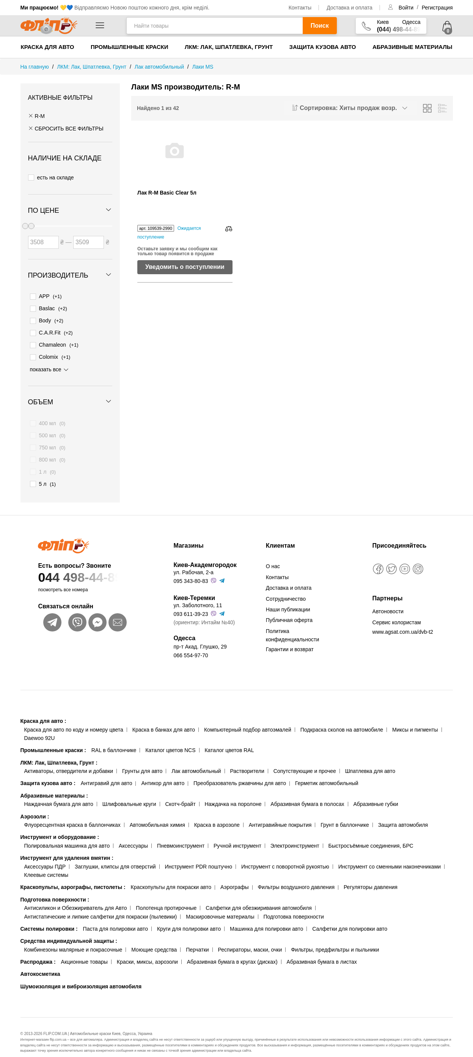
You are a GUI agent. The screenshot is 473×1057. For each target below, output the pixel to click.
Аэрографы (234, 878)
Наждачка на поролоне (232, 795)
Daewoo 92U (39, 729)
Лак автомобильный (196, 762)
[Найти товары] (214, 25)
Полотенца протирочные (166, 898)
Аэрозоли (34, 807)
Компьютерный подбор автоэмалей (247, 720)
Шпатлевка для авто (370, 762)
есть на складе (51, 176)
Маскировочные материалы (220, 907)
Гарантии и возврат (290, 639)
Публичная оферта (289, 611)
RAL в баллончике (114, 741)
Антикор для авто (162, 774)
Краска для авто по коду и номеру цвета (73, 720)
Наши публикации (288, 600)
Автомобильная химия (157, 815)
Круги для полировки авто (189, 919)
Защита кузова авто (322, 47)
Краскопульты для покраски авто (171, 878)
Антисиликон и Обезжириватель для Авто (75, 898)
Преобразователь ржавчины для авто (239, 774)
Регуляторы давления (371, 878)
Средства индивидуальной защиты (68, 931)
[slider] (31, 222)
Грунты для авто (142, 762)
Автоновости (388, 602)
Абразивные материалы (412, 47)
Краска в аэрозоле (217, 815)
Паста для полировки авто (115, 919)
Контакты (300, 8)
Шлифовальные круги (129, 795)
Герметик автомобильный (326, 774)
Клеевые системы (46, 865)
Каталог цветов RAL (229, 741)
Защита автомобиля (403, 815)
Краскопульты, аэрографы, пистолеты (73, 878)
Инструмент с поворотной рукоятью (285, 857)
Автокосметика (40, 964)
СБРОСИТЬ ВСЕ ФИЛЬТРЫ (66, 129)
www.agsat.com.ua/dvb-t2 (402, 622)
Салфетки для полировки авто (349, 919)
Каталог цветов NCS (170, 741)
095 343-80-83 (190, 572)
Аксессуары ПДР (45, 857)
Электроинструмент (294, 836)
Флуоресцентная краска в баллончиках (72, 815)
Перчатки (197, 940)
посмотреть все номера (63, 580)
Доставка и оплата (349, 8)
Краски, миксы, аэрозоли (147, 952)
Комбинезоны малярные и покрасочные (73, 940)
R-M (36, 116)
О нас (273, 557)
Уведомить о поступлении (185, 267)
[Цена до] (88, 238)
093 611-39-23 (190, 604)
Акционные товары (84, 952)
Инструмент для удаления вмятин (66, 848)
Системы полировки (49, 919)
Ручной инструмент (237, 836)
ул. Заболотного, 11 (197, 596)
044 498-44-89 (91, 568)
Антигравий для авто (106, 774)
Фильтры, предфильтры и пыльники (335, 940)
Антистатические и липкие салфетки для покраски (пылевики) (100, 907)
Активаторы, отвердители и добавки (68, 762)
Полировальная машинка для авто (67, 836)
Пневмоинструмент (180, 836)
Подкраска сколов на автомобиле (341, 720)
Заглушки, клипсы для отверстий (115, 857)
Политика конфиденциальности (292, 625)
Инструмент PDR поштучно (199, 857)
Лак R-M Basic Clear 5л (166, 193)
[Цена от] (43, 238)
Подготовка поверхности (55, 890)
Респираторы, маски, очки (250, 940)
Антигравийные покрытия (280, 815)
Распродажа (38, 952)
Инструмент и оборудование (59, 828)
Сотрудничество (286, 589)
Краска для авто (47, 47)
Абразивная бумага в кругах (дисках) (232, 952)
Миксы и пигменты (415, 720)
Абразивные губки (375, 795)
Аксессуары (133, 836)
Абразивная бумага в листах (322, 952)
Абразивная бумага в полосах (307, 795)
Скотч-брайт (180, 795)
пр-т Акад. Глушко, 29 (199, 637)
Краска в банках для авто (163, 720)
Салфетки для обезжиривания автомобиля (259, 898)
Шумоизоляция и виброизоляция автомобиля (81, 977)
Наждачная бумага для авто (58, 795)
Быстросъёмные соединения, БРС (370, 836)
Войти (407, 8)
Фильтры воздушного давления (296, 878)
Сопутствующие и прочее (304, 762)
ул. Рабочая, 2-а (193, 563)
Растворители (247, 762)
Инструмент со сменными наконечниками (389, 857)
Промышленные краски (129, 47)
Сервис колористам (396, 613)
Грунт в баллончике (345, 815)
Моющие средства (154, 940)
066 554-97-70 (190, 645)
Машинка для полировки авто (266, 919)
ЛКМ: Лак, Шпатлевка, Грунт (229, 47)
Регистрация (437, 8)
